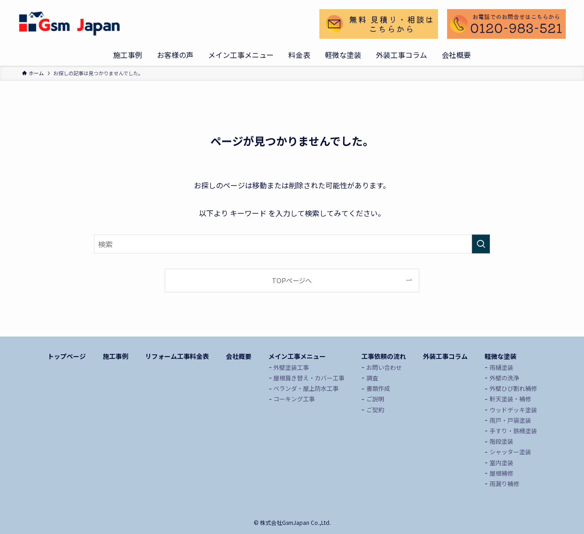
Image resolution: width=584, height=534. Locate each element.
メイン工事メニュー (297, 356)
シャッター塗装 (510, 451)
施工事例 (115, 356)
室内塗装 (501, 462)
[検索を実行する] (481, 244)
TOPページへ (292, 280)
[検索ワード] (292, 244)
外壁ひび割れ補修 (513, 388)
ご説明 (375, 398)
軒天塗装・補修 (510, 398)
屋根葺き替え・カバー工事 (308, 377)
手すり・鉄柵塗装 (513, 430)
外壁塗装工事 (291, 367)
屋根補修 (501, 473)
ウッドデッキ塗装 (513, 409)
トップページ (66, 356)
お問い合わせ (384, 367)
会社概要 (238, 356)
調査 (372, 377)
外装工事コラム (445, 356)
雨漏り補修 (504, 483)
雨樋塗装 (501, 367)
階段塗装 (501, 441)
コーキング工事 (294, 398)
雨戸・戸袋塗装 (510, 420)
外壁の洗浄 (504, 377)
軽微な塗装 (500, 356)
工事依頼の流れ (383, 356)
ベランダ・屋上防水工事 (306, 388)
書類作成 (378, 388)
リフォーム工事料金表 (177, 356)
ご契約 (375, 409)
